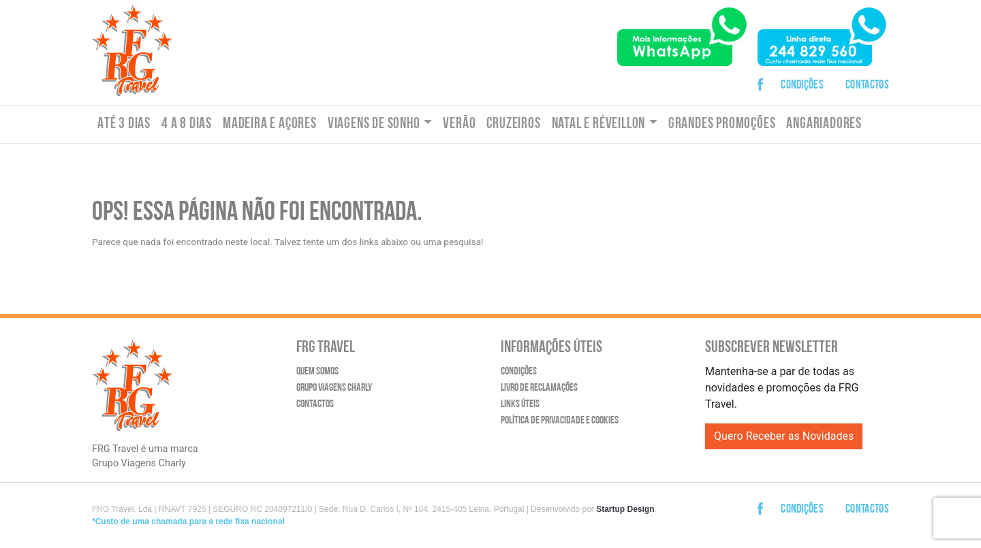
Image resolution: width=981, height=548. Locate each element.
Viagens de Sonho (374, 124)
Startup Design (625, 509)
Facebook (764, 74)
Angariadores (824, 124)
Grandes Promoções (722, 124)
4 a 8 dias (186, 124)
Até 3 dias (124, 124)
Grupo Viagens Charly (334, 388)
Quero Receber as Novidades (784, 436)
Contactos (867, 85)
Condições (802, 85)
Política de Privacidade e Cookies (560, 420)
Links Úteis (520, 404)
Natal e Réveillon (599, 124)
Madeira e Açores (270, 124)
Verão (459, 124)
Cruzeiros (513, 124)
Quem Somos (317, 371)
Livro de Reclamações (539, 388)
